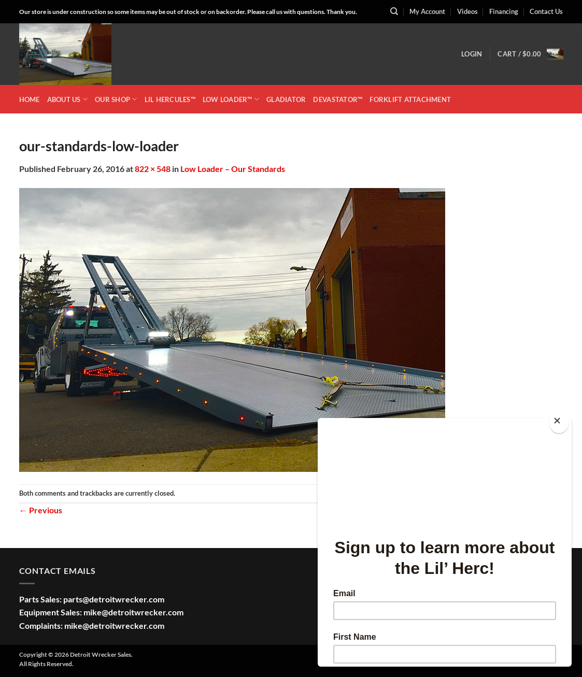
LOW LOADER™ (231, 99)
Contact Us (546, 11)
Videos (467, 11)
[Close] (559, 423)
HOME (29, 99)
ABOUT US (67, 99)
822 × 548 (153, 169)
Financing (503, 11)
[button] (471, 54)
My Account (427, 11)
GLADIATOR (286, 99)
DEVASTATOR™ (337, 99)
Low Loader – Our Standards (232, 169)
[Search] (394, 11)
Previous (40, 510)
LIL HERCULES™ (170, 99)
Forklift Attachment (410, 99)
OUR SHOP (116, 99)
